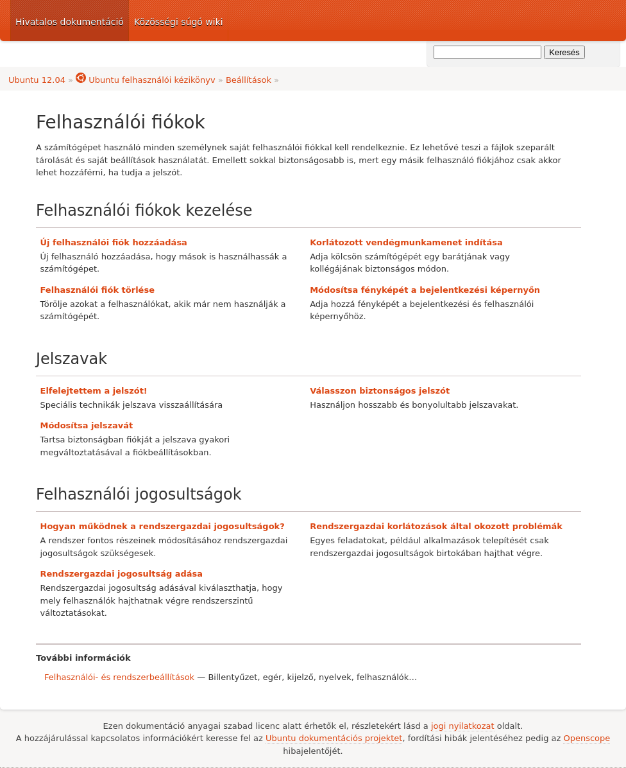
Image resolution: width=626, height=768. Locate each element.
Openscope (586, 738)
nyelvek (335, 677)
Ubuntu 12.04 (36, 80)
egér (272, 677)
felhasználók (383, 677)
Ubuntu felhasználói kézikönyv (146, 80)
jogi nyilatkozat (463, 726)
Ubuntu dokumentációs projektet (334, 738)
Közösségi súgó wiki (178, 22)
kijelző (300, 677)
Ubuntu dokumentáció (522, 20)
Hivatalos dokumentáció (69, 22)
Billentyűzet (232, 677)
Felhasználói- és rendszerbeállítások (119, 677)
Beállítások (248, 80)
